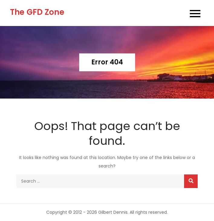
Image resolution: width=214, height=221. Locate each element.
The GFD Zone (37, 12)
